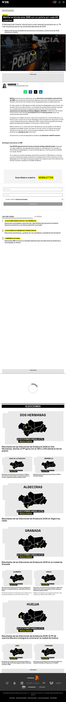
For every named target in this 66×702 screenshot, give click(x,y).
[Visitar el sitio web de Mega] (37, 683)
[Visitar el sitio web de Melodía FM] (24, 687)
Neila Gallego (12, 84)
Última (55, 5)
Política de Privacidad (21, 199)
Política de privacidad (21, 697)
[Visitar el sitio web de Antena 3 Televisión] (7, 683)
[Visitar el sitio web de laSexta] (15, 683)
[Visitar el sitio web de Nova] (29, 683)
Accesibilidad (53, 697)
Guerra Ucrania (39, 1)
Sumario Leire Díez (10, 1)
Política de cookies (32, 697)
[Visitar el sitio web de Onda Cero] (51, 683)
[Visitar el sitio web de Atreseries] (44, 683)
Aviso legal (12, 697)
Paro (4, 1)
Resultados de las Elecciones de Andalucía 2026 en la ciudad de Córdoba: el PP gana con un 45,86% (47, 662)
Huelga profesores (30, 1)
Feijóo (16, 1)
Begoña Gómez (22, 1)
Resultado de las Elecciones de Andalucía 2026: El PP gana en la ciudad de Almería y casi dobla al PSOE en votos (16, 589)
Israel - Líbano (47, 1)
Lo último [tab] (38, 216)
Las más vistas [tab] (8, 216)
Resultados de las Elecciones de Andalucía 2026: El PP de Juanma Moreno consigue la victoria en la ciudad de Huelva (30, 637)
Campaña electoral (12, 238)
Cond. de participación (43, 697)
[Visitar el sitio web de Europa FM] (59, 683)
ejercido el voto (23, 132)
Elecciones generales (7, 10)
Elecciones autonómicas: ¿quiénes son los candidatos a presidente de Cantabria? (33, 233)
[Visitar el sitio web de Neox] (22, 683)
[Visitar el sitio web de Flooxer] (42, 687)
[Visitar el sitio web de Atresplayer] (33, 687)
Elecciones (33, 406)
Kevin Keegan (55, 1)
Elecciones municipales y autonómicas (20, 221)
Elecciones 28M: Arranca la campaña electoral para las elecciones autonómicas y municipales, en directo (33, 241)
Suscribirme (33, 204)
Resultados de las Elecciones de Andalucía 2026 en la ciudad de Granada (32, 563)
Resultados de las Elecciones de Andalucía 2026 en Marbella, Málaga (47, 475)
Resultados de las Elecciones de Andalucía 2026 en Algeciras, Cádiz (31, 520)
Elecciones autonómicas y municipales (20, 230)
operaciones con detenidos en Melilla (22, 111)
